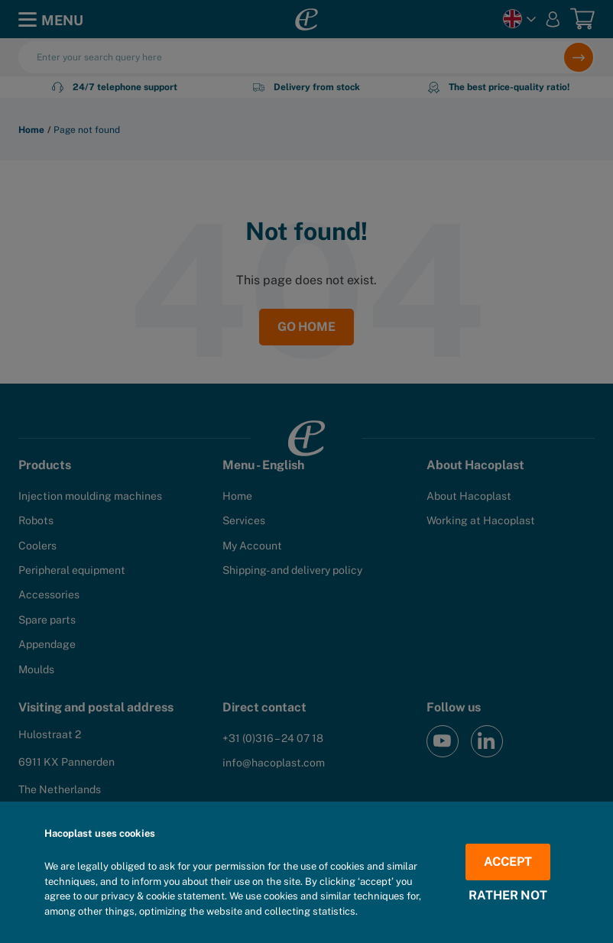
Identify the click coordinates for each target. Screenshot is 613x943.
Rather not (508, 896)
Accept (508, 861)
